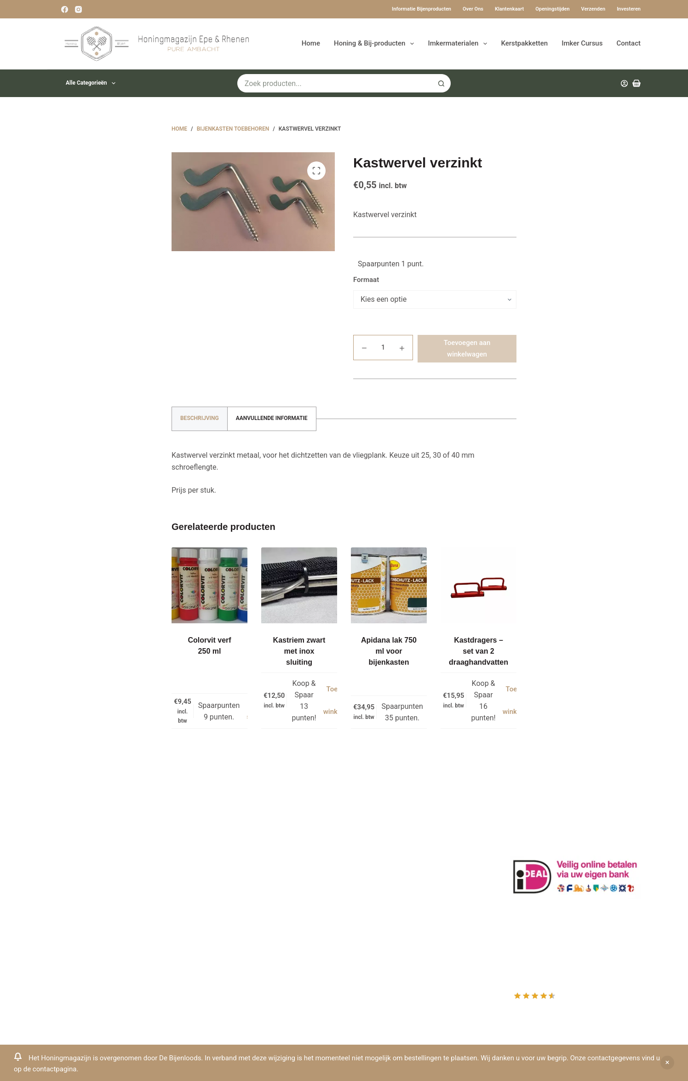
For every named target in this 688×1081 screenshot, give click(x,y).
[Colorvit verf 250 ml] (209, 585)
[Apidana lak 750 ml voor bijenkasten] (389, 585)
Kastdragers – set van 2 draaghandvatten (478, 651)
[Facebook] (64, 9)
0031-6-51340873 (76, 910)
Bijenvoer (216, 911)
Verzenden (593, 9)
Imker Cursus (582, 43)
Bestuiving (218, 862)
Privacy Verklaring (230, 874)
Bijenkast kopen (227, 899)
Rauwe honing (224, 923)
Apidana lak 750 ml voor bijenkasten (389, 651)
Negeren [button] (667, 1063)
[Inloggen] (624, 83)
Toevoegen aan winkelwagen (467, 348)
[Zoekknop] (441, 83)
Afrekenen (372, 874)
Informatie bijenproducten (421, 9)
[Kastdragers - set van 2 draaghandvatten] (478, 585)
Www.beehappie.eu (78, 922)
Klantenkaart (509, 9)
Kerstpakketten (524, 43)
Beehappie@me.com (81, 934)
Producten (372, 826)
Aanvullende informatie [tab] (272, 418)
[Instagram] (78, 9)
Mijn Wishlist (376, 850)
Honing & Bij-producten (376, 43)
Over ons (473, 9)
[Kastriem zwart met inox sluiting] (299, 585)
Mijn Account (377, 838)
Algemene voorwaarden (240, 887)
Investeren (629, 9)
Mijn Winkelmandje (386, 862)
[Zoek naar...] (334, 83)
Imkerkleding (222, 935)
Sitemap (215, 947)
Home (311, 43)
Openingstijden (552, 9)
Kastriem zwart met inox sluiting (299, 651)
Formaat (366, 280)
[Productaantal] (383, 347)
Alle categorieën (92, 83)
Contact (628, 43)
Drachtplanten (224, 838)
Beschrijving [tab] (199, 418)
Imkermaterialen (459, 43)
